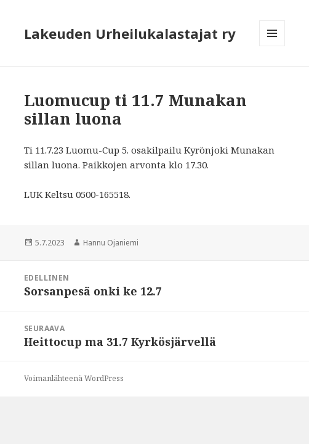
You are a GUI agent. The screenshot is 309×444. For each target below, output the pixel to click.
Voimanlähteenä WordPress (74, 378)
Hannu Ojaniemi (110, 242)
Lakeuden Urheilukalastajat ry (130, 33)
